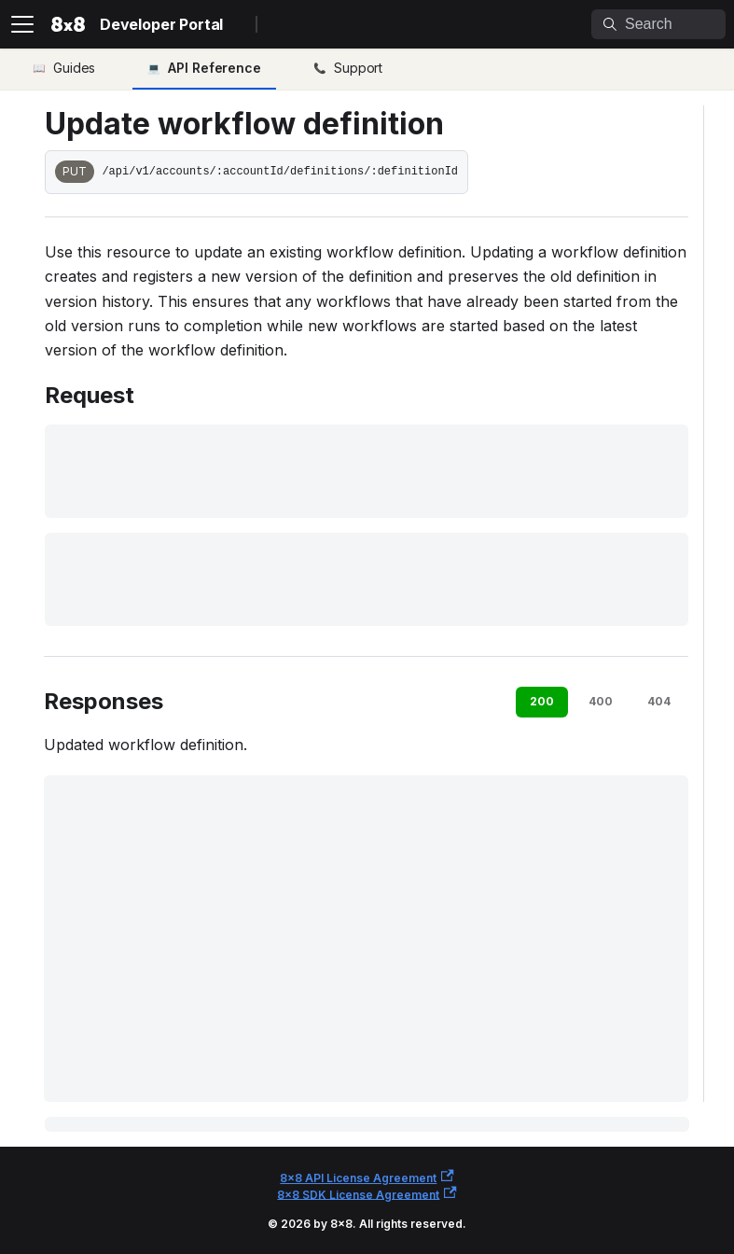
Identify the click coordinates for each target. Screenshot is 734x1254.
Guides (74, 68)
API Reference (214, 68)
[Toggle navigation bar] (22, 24)
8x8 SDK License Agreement (366, 1194)
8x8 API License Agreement (366, 1177)
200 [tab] (542, 701)
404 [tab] (659, 701)
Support (358, 68)
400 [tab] (601, 701)
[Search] (658, 24)
